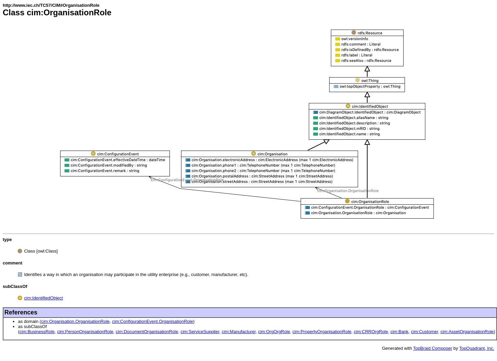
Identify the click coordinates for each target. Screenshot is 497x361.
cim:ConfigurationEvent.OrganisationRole (152, 321)
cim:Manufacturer (239, 331)
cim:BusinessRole (36, 331)
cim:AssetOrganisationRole (467, 331)
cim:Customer (424, 331)
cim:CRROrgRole (371, 331)
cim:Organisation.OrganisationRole (75, 321)
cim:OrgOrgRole (274, 331)
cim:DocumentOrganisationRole (147, 331)
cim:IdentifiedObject (43, 297)
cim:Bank (399, 331)
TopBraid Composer (432, 348)
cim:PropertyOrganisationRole (321, 331)
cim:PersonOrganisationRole (85, 331)
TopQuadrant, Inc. (476, 348)
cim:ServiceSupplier (199, 331)
